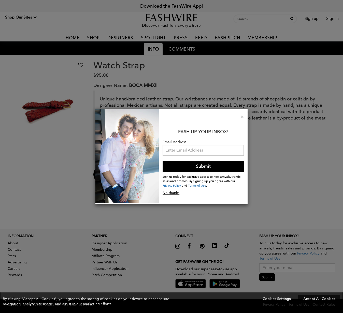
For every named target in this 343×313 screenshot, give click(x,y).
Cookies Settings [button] (277, 298)
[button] (171, 302)
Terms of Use (197, 185)
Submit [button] (203, 166)
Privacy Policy (172, 185)
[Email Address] (203, 150)
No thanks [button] (171, 192)
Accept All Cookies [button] (319, 298)
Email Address (174, 142)
